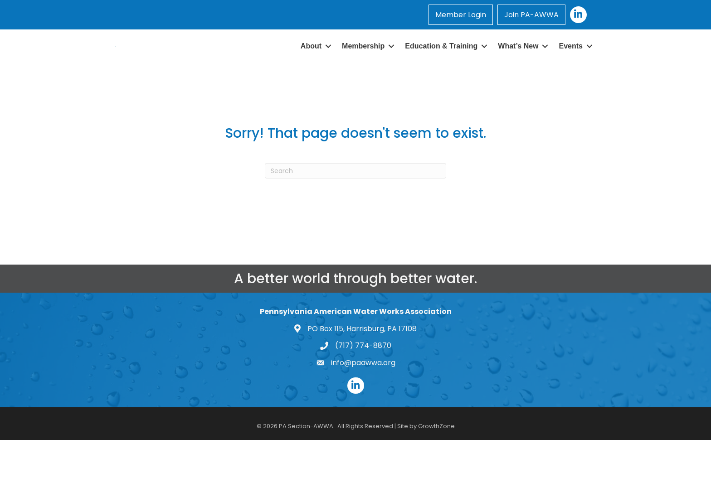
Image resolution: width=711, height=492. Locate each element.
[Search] (355, 212)
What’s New (518, 67)
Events (571, 67)
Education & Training (441, 67)
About (311, 67)
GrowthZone (436, 467)
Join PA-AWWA (531, 15)
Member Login (460, 15)
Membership (363, 67)
